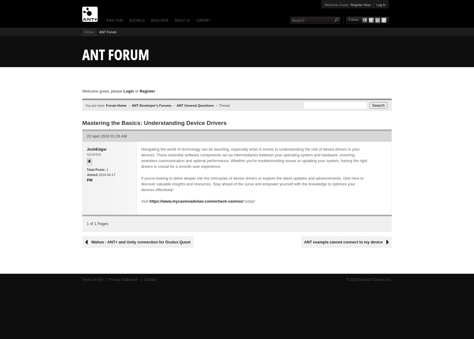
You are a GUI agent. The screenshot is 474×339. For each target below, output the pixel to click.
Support (203, 20)
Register (147, 91)
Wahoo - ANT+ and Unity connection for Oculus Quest (140, 242)
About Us (182, 20)
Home (89, 32)
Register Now (360, 5)
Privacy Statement (124, 280)
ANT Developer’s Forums (151, 105)
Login (128, 91)
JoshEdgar (97, 149)
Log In (381, 5)
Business (137, 20)
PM (90, 180)
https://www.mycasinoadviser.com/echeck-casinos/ (197, 201)
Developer (160, 20)
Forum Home (116, 105)
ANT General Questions (195, 105)
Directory (114, 20)
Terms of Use (93, 280)
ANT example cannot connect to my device (343, 242)
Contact (150, 280)
